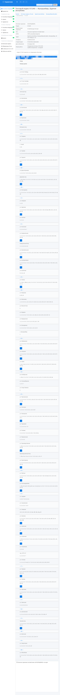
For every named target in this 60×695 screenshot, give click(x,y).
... (22, 114)
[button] (21, 2)
